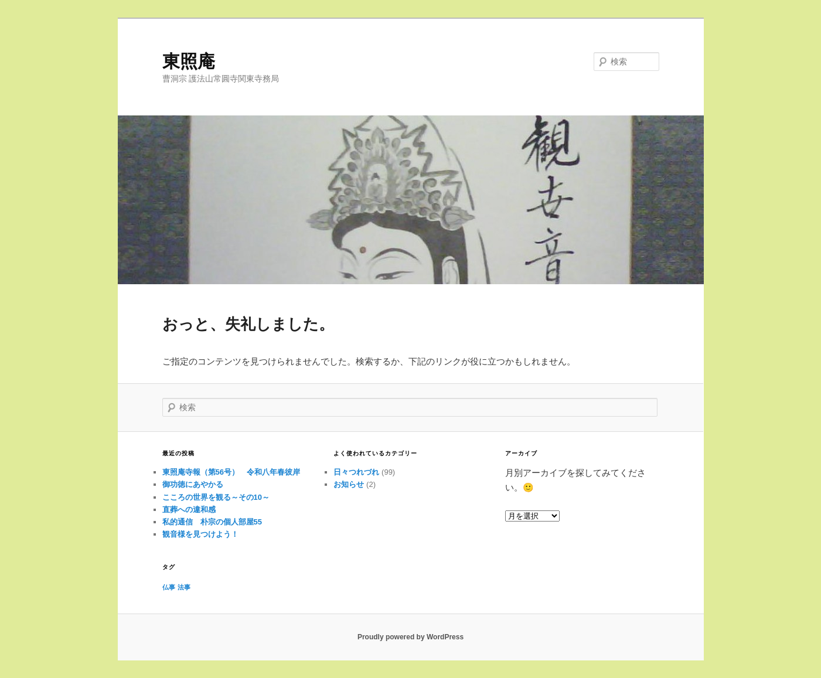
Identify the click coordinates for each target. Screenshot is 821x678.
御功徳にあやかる (192, 484)
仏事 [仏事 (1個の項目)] (168, 587)
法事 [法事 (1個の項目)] (184, 587)
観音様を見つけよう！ (200, 534)
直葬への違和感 (189, 509)
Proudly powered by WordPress (410, 637)
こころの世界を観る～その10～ (216, 497)
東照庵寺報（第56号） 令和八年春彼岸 (231, 472)
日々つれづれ (356, 472)
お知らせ (348, 484)
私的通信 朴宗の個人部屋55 (212, 521)
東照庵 (188, 61)
